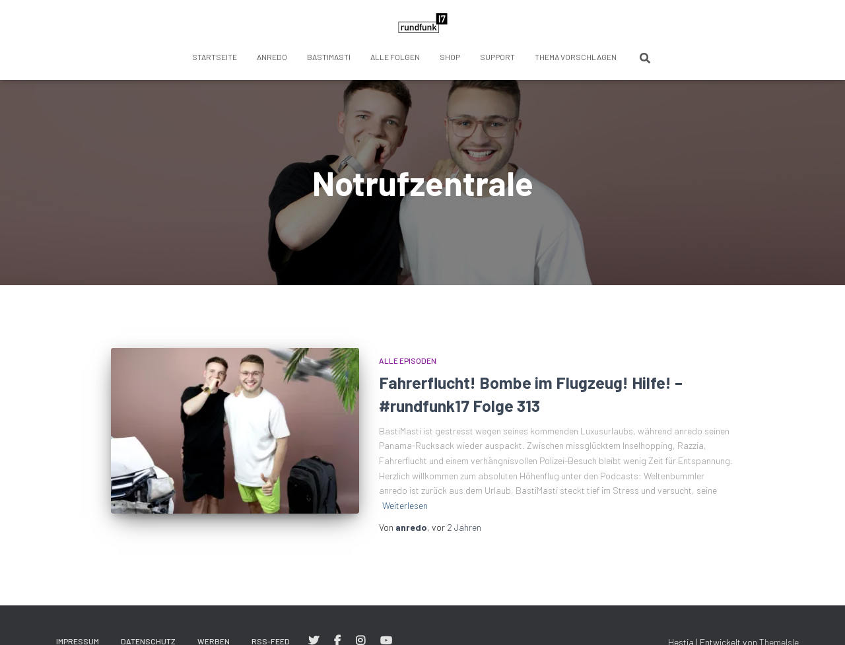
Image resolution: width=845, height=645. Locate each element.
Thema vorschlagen (576, 56)
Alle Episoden (407, 360)
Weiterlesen (405, 505)
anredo (272, 56)
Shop (450, 56)
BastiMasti (329, 56)
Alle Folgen (395, 56)
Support (497, 56)
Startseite (214, 56)
